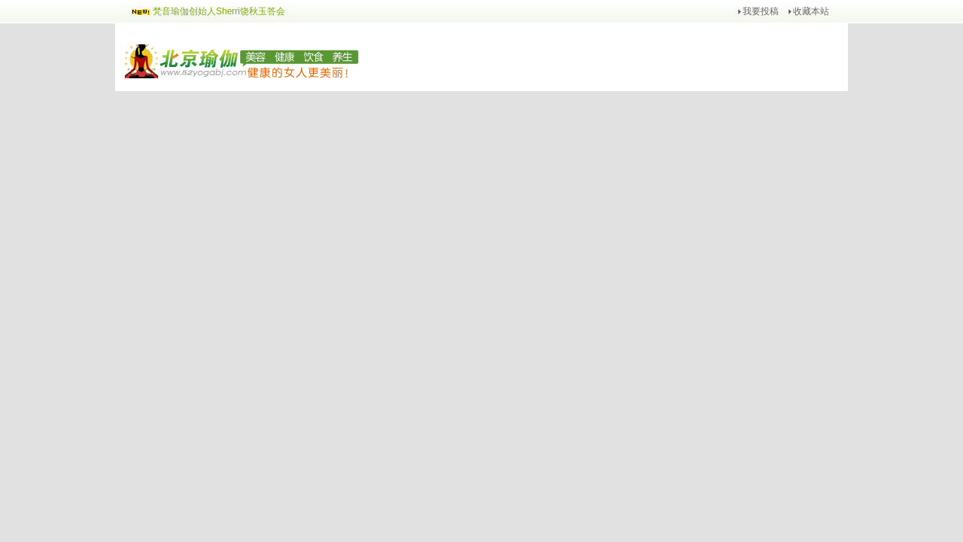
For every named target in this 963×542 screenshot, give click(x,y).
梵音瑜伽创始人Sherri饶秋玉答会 (219, 11)
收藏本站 (811, 11)
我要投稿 (761, 11)
